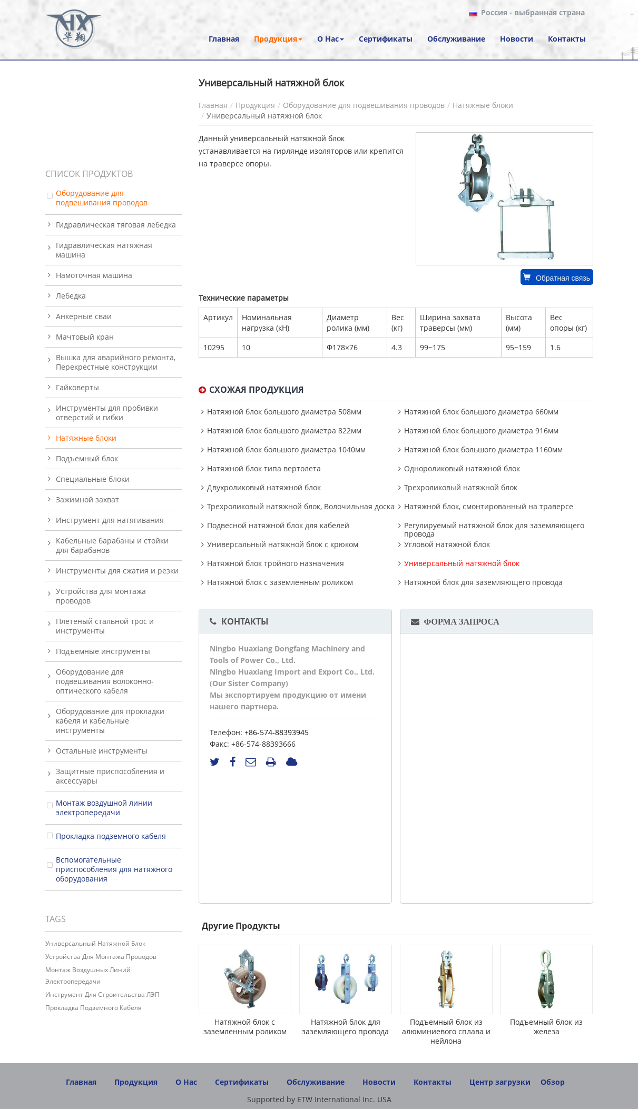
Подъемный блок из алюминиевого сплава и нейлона (446, 1031)
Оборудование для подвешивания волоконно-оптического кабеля (105, 681)
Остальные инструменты (102, 751)
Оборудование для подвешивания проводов (364, 105)
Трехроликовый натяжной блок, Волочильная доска (301, 506)
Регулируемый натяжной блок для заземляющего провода (494, 529)
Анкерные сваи (84, 316)
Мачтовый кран (85, 337)
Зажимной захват (87, 499)
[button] (278, 39)
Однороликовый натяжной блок (462, 468)
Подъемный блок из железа (546, 1026)
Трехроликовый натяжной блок (460, 487)
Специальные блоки (93, 479)
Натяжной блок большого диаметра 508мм (284, 412)
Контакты (245, 621)
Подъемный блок (87, 458)
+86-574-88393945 (276, 732)
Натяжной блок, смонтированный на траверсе (488, 506)
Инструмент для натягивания (110, 520)
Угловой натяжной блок (447, 544)
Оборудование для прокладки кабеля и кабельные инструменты (110, 720)
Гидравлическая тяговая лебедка (116, 225)
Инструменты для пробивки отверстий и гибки (107, 412)
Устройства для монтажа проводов (101, 596)
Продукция (255, 105)
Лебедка (71, 296)
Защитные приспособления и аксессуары (110, 776)
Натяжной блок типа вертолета (264, 468)
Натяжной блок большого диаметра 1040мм (286, 449)
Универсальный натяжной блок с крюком (282, 544)
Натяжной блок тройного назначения (275, 563)
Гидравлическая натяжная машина (104, 250)
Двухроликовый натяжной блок (264, 487)
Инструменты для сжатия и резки (117, 571)
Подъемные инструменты (103, 651)
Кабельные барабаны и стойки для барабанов (112, 545)
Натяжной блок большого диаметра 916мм (481, 431)
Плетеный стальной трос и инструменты (105, 626)
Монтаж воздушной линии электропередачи (104, 807)
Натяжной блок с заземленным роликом (280, 582)
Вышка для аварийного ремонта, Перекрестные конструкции (115, 362)
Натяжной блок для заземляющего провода (483, 582)
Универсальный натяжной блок (461, 563)
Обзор (553, 1082)
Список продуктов (89, 174)
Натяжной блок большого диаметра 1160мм (483, 449)
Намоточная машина (94, 275)
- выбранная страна (533, 12)
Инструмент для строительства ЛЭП (102, 994)
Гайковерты (77, 387)
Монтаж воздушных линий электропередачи (88, 975)
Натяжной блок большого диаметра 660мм (481, 412)
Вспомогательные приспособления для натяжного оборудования (114, 869)
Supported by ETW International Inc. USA (319, 1099)
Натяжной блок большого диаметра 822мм (284, 431)
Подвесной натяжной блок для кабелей (278, 525)
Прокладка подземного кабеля (111, 836)
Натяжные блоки (483, 105)
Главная (213, 105)
